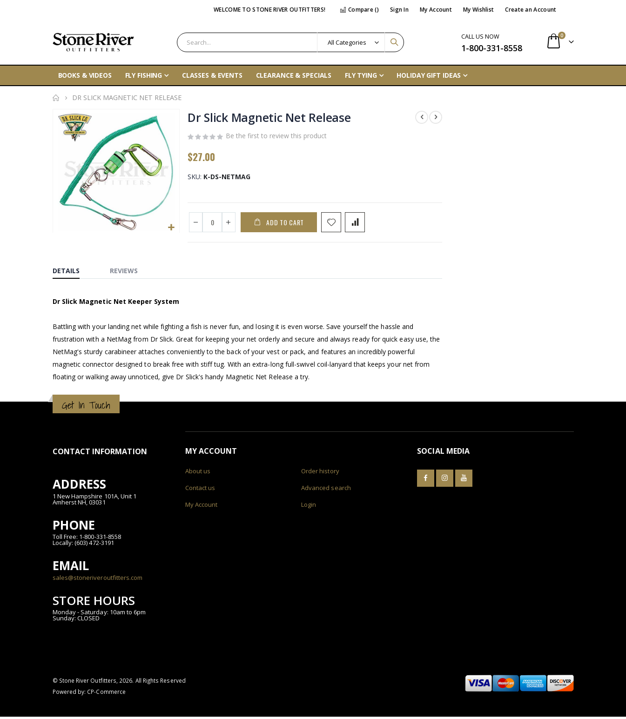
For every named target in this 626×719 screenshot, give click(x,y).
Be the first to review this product (275, 137)
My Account (436, 9)
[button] (170, 227)
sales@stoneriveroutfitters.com (98, 579)
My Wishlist (478, 9)
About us (198, 473)
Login (308, 507)
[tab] (73, 271)
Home (56, 97)
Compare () (359, 9)
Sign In (399, 9)
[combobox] (290, 42)
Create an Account (530, 9)
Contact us (200, 490)
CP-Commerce (106, 694)
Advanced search (326, 490)
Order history (320, 473)
